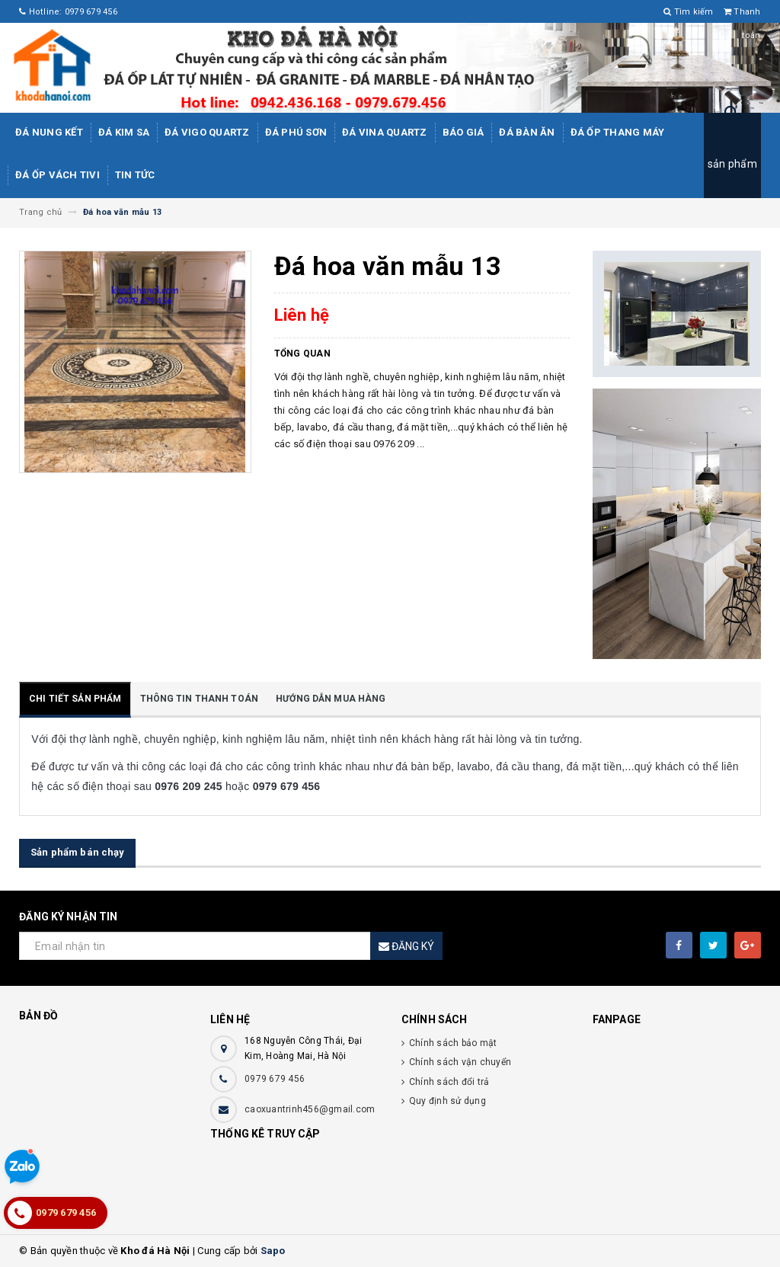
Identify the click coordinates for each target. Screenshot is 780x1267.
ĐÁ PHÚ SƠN (296, 132)
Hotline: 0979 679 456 (68, 12)
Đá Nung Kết (49, 132)
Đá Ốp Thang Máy (618, 132)
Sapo (273, 1250)
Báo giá (463, 132)
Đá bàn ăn (527, 132)
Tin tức (135, 175)
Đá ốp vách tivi (57, 175)
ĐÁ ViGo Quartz (207, 132)
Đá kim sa (123, 132)
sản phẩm (732, 164)
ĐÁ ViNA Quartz (384, 132)
